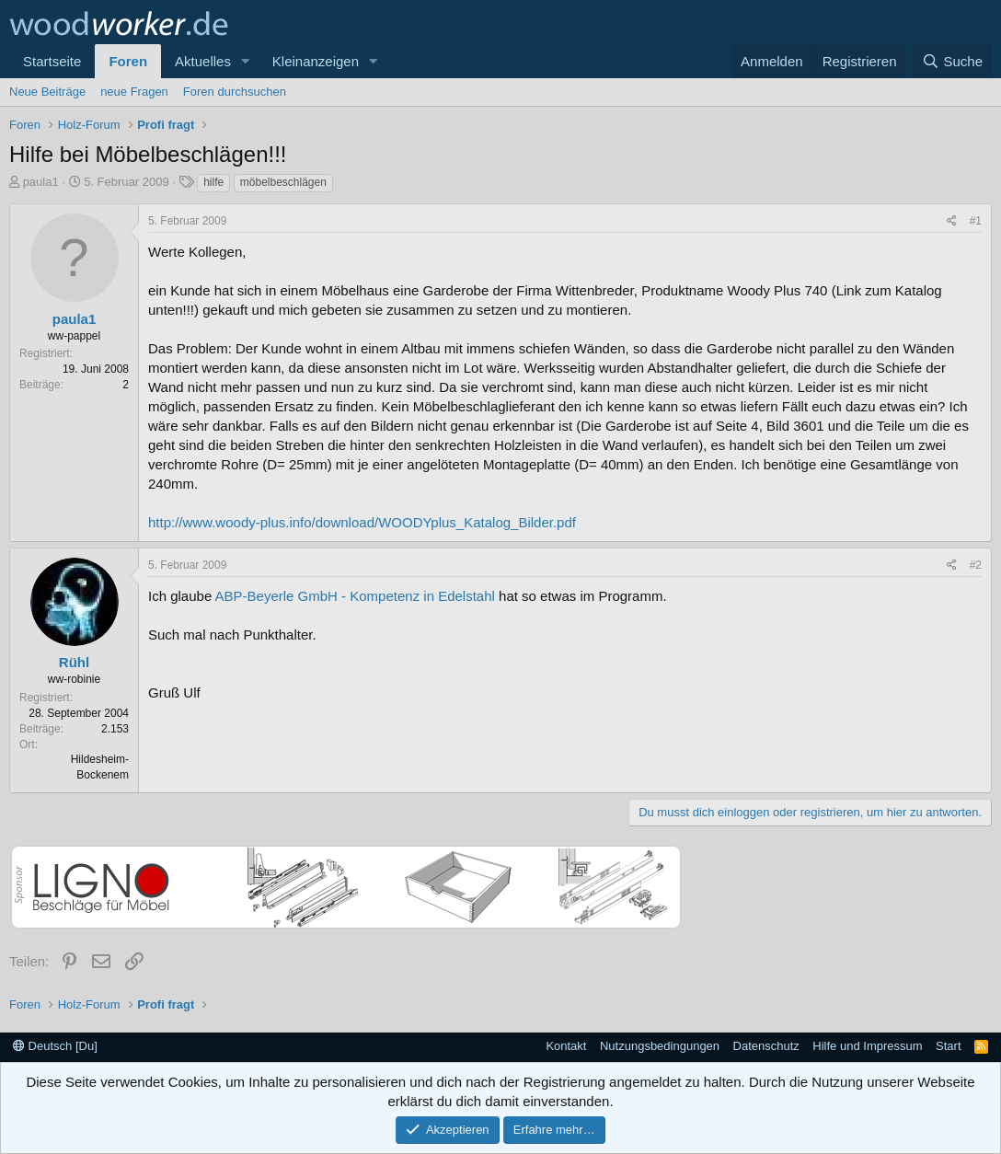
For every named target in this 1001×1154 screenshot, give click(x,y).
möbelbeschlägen (283, 182)
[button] (246, 61)
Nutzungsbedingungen (659, 1046)
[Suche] (952, 61)
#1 (976, 220)
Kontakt (566, 1046)
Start (948, 1046)
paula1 (41, 182)
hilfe (213, 182)
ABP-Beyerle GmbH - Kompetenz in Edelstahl (355, 596)
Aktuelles (203, 61)
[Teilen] (951, 221)
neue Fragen (134, 91)
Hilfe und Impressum (867, 1046)
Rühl (74, 662)
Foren (128, 61)
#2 (976, 565)
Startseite (52, 61)
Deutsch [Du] (55, 1046)
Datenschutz (766, 1046)
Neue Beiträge (47, 91)
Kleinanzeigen (315, 61)
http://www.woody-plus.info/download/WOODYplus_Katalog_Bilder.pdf (362, 522)
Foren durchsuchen (234, 91)
